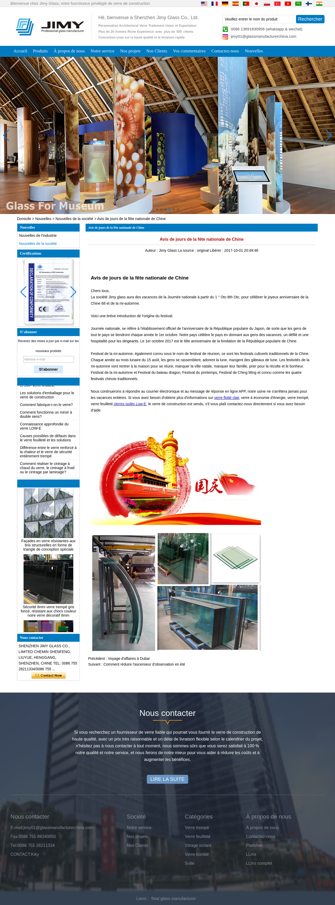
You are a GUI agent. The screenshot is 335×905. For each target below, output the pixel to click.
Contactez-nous (225, 50)
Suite (189, 863)
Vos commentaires (189, 50)
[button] (157, 210)
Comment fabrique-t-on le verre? (46, 406)
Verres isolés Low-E (130, 404)
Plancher (254, 845)
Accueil (20, 50)
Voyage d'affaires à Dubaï (129, 658)
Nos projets (130, 50)
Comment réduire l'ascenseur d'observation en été (144, 664)
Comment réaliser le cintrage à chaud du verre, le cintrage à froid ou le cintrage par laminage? (47, 469)
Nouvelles (254, 50)
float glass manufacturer (173, 898)
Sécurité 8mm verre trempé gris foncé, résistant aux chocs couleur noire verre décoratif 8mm (48, 612)
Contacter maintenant (48, 675)
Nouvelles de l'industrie (38, 235)
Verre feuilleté (197, 836)
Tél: (14, 845)
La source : (187, 250)
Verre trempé (197, 827)
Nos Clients (156, 50)
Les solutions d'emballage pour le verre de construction (47, 396)
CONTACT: (20, 854)
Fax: (14, 836)
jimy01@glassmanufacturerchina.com (263, 36)
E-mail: (17, 827)
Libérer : (217, 250)
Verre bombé (197, 854)
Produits (40, 50)
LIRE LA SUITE (167, 779)
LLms (251, 854)
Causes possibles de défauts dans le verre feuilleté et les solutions (48, 439)
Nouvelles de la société (74, 219)
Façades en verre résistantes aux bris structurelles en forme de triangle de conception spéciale (48, 546)
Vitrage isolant (198, 845)
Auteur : (152, 250)
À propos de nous (69, 50)
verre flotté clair (226, 398)
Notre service (102, 50)
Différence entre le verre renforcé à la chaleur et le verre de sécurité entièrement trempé (48, 453)
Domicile (24, 219)
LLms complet (259, 863)
